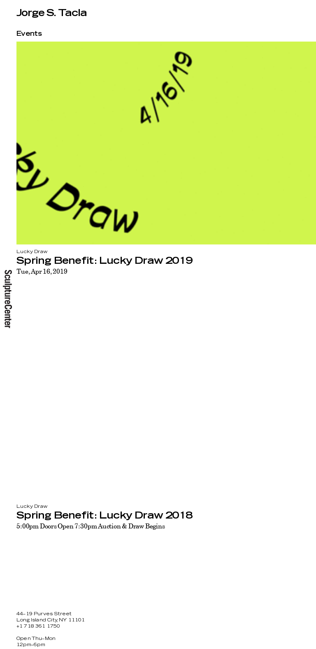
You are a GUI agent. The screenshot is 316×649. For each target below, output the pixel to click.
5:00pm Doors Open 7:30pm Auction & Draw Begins (90, 525)
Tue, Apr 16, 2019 (41, 271)
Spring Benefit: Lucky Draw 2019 (104, 261)
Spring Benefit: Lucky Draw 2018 (104, 516)
